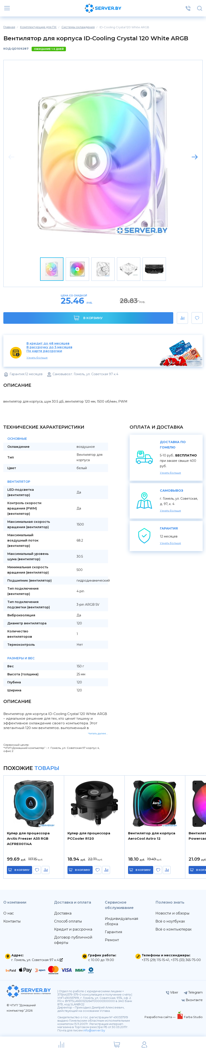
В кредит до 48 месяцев (48, 343)
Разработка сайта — (160, 1017)
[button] (194, 157)
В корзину (88, 318)
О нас (8, 913)
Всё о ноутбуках (170, 921)
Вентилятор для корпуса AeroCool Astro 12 (151, 836)
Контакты (12, 921)
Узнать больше (37, 357)
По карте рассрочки (44, 351)
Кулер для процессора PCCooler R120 (88, 836)
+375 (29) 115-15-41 (155, 960)
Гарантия (113, 932)
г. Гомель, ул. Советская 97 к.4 (37, 960)
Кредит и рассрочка (73, 929)
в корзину (22, 870)
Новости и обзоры (172, 913)
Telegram (193, 992)
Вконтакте (192, 1000)
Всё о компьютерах (173, 929)
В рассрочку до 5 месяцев (49, 347)
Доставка (62, 913)
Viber (172, 992)
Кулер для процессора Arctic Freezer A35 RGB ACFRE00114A (28, 838)
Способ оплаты (68, 921)
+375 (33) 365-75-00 (186, 960)
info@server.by (94, 1030)
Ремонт (112, 940)
